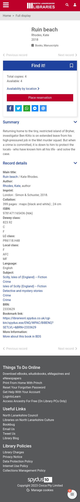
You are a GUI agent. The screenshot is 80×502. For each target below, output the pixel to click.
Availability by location (23, 89)
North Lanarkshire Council (20, 415)
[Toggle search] (67, 5)
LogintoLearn (12, 396)
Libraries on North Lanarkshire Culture (28, 420)
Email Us (9, 429)
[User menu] (74, 5)
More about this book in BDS (22, 336)
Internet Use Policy (15, 466)
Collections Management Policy (24, 470)
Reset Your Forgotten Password (24, 387)
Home (7, 15)
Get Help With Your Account (21, 392)
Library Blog (11, 438)
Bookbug (9, 424)
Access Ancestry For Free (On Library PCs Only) (35, 401)
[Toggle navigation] (6, 4)
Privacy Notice (12, 457)
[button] (71, 65)
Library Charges (13, 452)
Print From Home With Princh (22, 383)
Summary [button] (11, 122)
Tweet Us (9, 433)
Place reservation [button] (49, 97)
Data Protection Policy (18, 461)
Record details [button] (15, 163)
